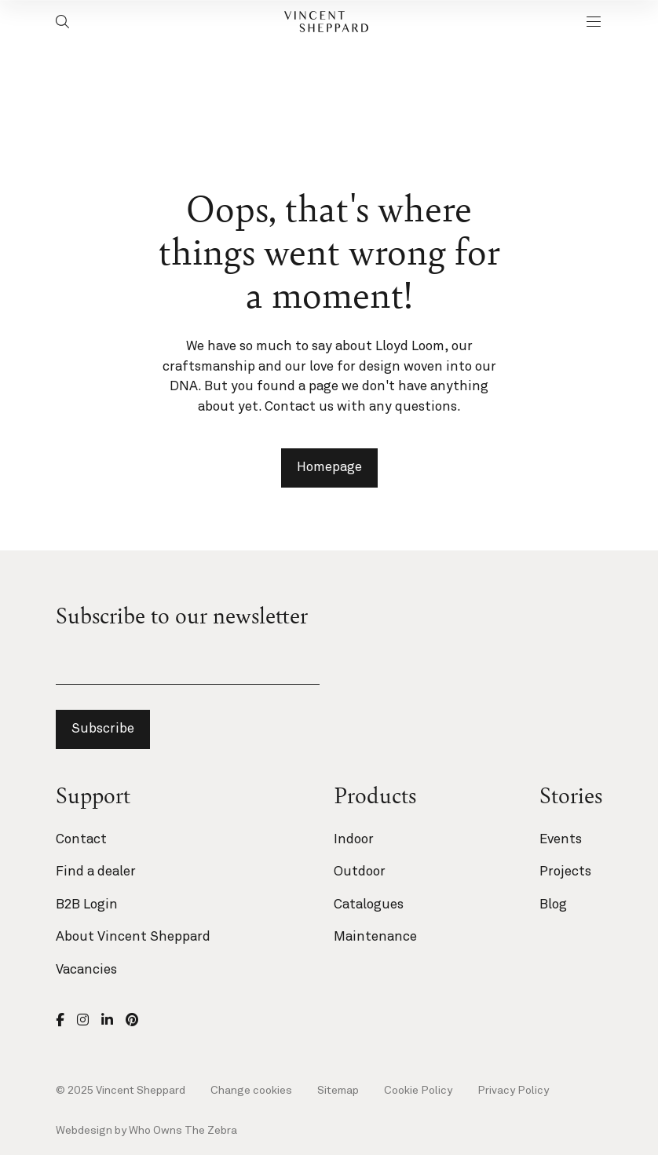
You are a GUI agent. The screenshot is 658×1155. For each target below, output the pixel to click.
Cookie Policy (418, 1090)
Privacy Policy (513, 1090)
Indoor (354, 839)
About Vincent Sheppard (133, 937)
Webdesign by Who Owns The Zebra (146, 1130)
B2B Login (87, 905)
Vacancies (86, 970)
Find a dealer (96, 872)
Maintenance (375, 937)
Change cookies (251, 1090)
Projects (565, 872)
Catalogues (369, 905)
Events (560, 839)
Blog (553, 905)
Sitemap (338, 1090)
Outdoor (360, 872)
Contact (81, 839)
